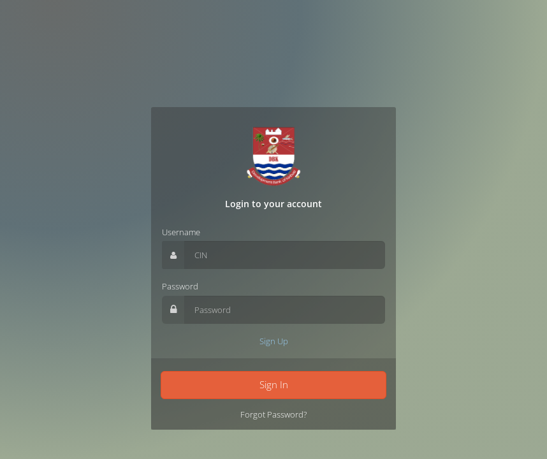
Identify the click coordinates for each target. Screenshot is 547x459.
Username (181, 232)
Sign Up (273, 341)
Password (180, 286)
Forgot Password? (273, 414)
